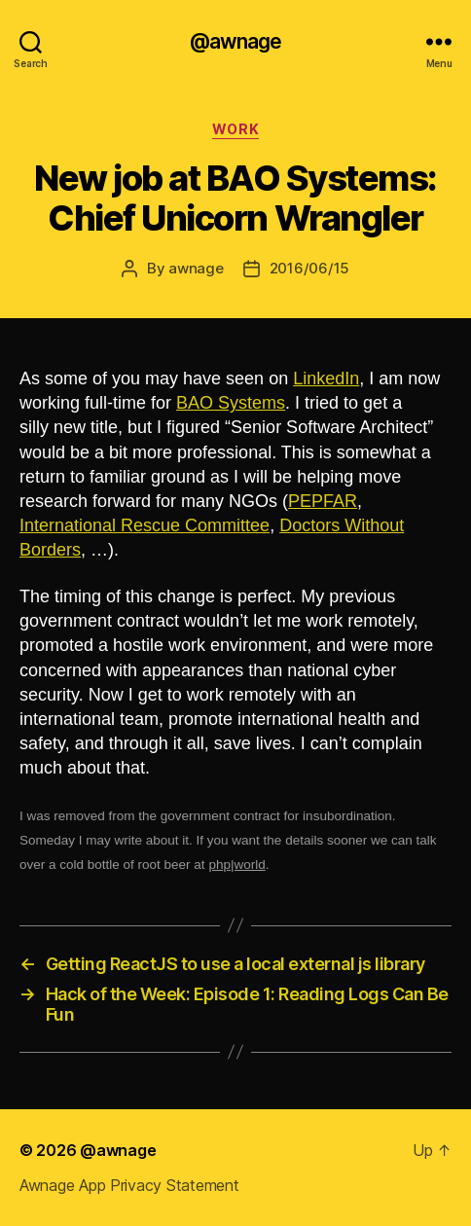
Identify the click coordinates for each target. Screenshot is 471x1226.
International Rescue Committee (144, 525)
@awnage (236, 41)
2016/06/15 (309, 268)
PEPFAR (322, 501)
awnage (195, 268)
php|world (236, 864)
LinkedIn (326, 378)
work (235, 129)
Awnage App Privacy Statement (128, 1185)
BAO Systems (230, 403)
